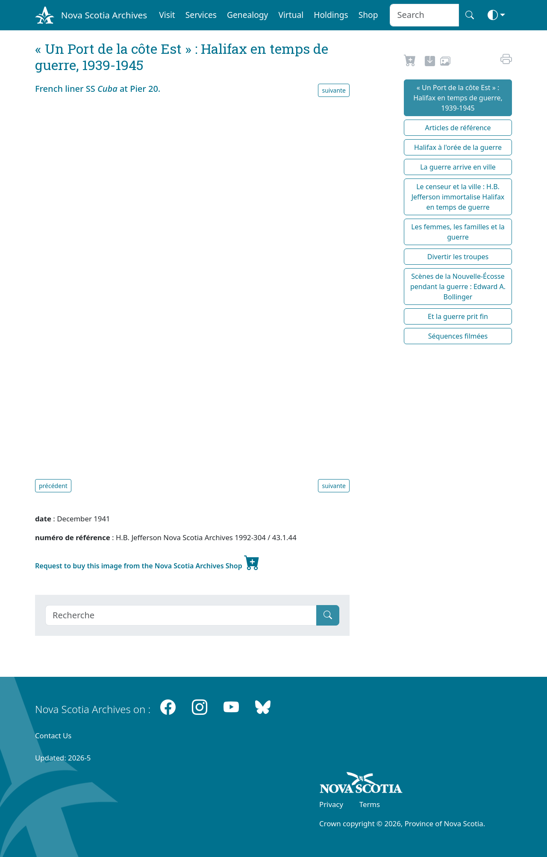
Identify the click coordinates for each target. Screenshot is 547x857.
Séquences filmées (458, 336)
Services (201, 14)
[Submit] (327, 615)
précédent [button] (53, 486)
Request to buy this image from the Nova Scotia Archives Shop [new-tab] (147, 562)
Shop (368, 14)
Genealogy (247, 14)
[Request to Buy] (410, 62)
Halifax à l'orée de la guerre (458, 147)
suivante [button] (334, 90)
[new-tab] (430, 62)
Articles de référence (458, 127)
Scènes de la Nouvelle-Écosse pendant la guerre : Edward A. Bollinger (458, 286)
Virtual (290, 14)
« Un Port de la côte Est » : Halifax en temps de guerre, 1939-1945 (458, 98)
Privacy (331, 804)
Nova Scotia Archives (104, 15)
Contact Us (53, 735)
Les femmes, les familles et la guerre (458, 232)
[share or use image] (445, 62)
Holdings (331, 14)
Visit (167, 14)
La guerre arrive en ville (458, 167)
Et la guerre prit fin (458, 316)
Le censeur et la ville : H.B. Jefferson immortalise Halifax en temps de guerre (458, 197)
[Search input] (424, 15)
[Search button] (470, 15)
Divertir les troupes (457, 256)
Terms (369, 804)
